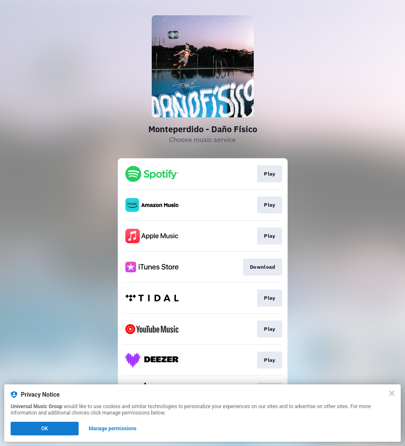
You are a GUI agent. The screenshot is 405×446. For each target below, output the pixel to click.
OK (44, 429)
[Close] (392, 393)
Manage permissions (113, 429)
